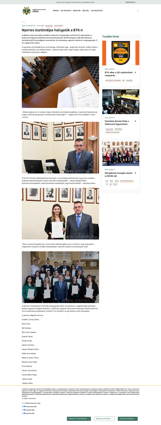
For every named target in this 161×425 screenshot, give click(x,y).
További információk (29, 402)
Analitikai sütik (30, 413)
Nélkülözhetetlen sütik (32, 406)
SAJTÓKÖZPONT (97, 10)
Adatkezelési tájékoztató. (118, 397)
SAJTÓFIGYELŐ (65, 10)
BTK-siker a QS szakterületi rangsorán (119, 74)
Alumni (92, 2)
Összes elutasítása (103, 422)
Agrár (62, 2)
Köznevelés (67, 2)
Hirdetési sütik (29, 416)
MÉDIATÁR (77, 10)
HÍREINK (56, 10)
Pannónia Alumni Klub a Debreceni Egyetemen (117, 122)
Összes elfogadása (126, 422)
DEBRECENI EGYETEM (39, 9)
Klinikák (58, 2)
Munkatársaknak (86, 2)
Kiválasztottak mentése (78, 422)
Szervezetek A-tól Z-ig (76, 2)
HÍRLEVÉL (85, 10)
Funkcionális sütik (31, 410)
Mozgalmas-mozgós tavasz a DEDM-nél (119, 174)
